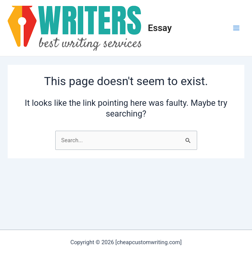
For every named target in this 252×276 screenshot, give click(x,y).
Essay (160, 28)
